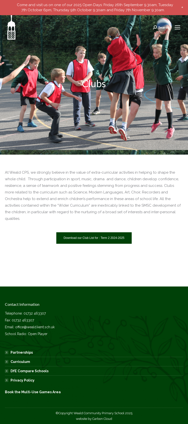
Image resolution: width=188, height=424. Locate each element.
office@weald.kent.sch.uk (35, 327)
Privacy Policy (23, 380)
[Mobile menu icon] (177, 27)
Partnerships (22, 352)
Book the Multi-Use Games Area (33, 392)
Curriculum (20, 362)
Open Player (37, 334)
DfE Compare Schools (29, 371)
